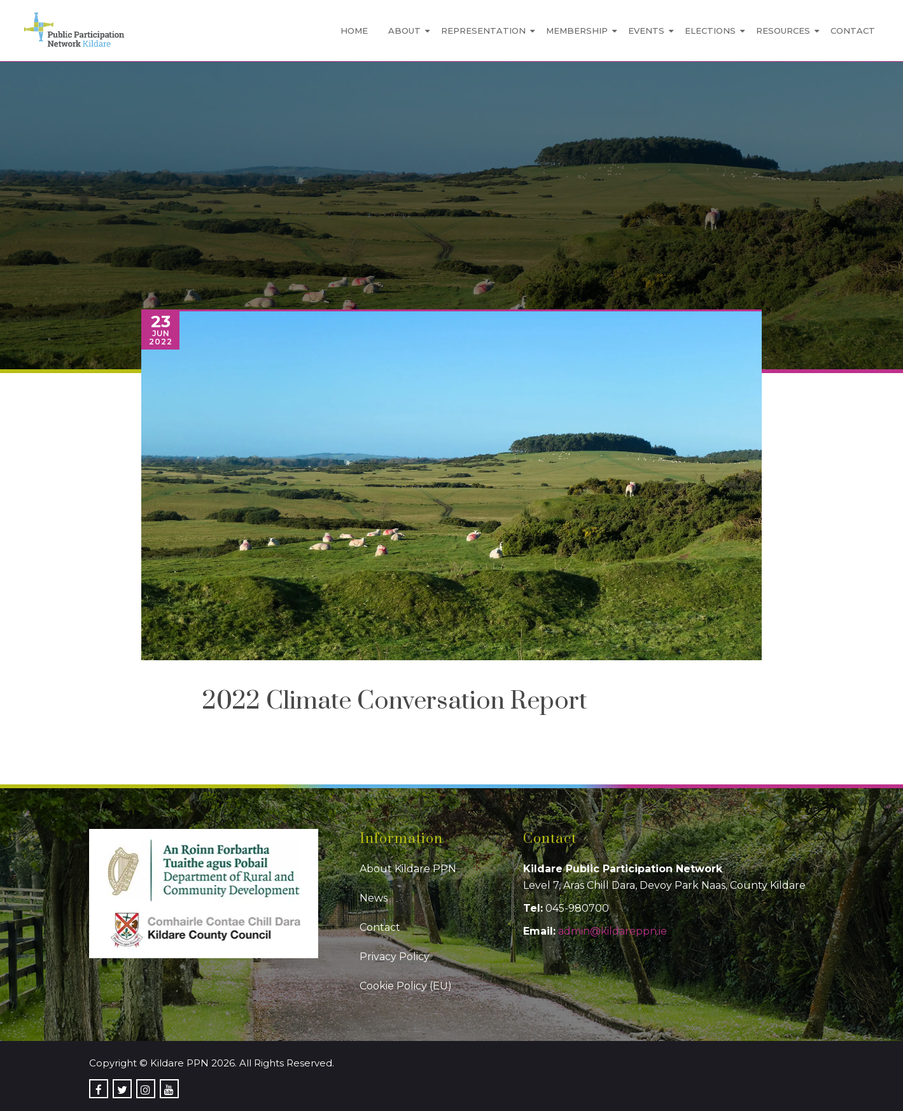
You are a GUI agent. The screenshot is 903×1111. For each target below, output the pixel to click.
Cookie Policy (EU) (406, 986)
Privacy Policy (395, 957)
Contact (852, 30)
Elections (710, 30)
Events (646, 30)
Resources (783, 30)
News (374, 898)
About (404, 30)
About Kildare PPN (408, 869)
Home (354, 30)
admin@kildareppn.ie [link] (612, 931)
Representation (483, 30)
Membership (577, 30)
